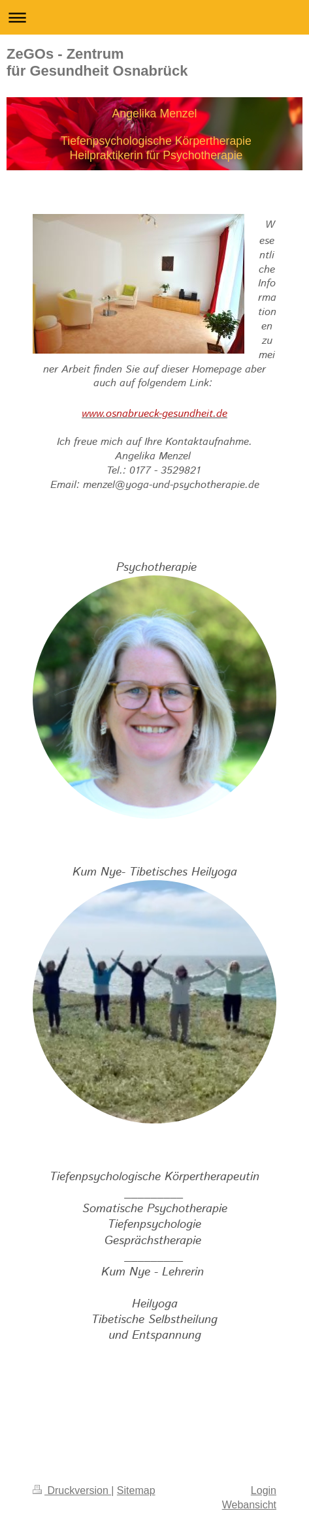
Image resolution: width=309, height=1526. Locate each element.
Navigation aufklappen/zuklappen (154, 17)
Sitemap (136, 1490)
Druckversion (72, 1490)
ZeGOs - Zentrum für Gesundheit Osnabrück (97, 62)
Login (263, 1490)
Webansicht (249, 1504)
